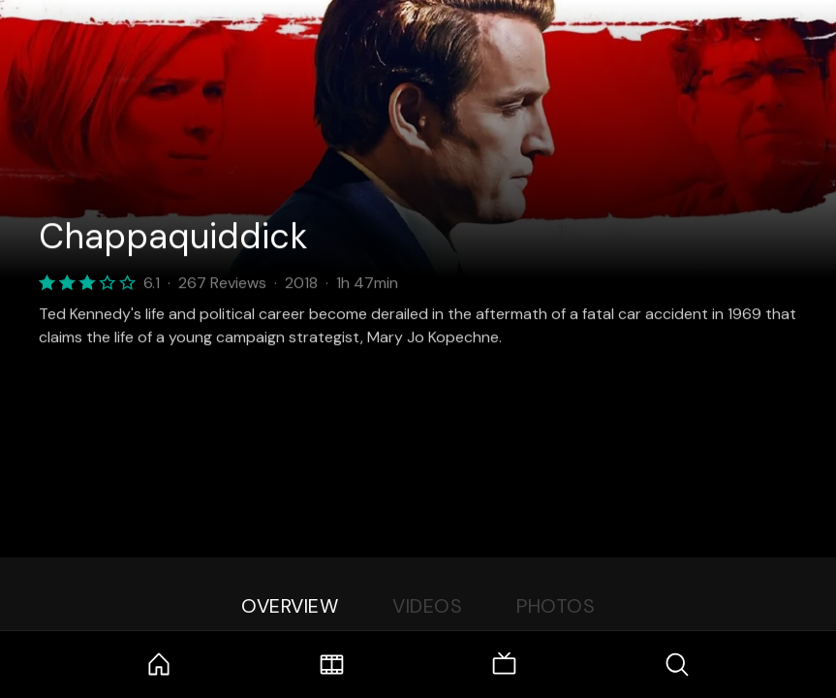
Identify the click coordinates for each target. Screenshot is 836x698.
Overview (289, 606)
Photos (555, 606)
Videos (427, 606)
